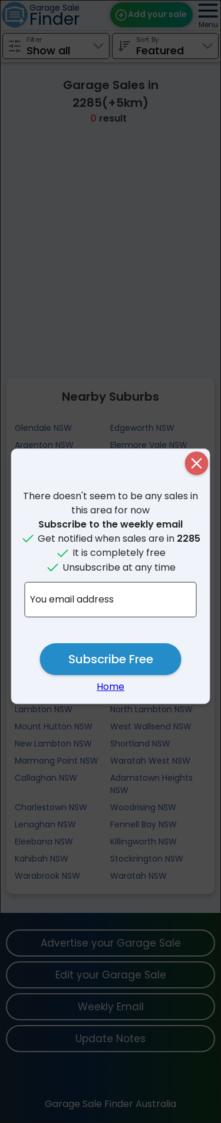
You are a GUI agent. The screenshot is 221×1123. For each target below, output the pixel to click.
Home (110, 686)
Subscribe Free (110, 659)
